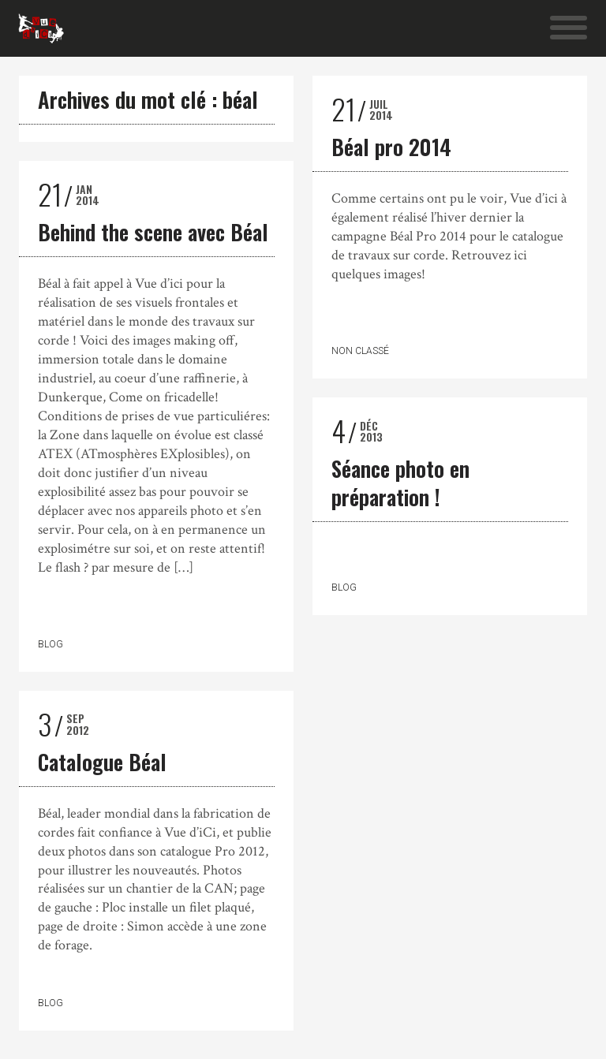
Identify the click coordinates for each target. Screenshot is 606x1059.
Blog (50, 644)
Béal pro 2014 (391, 146)
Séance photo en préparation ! (400, 483)
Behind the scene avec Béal (153, 232)
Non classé (360, 351)
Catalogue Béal (102, 761)
